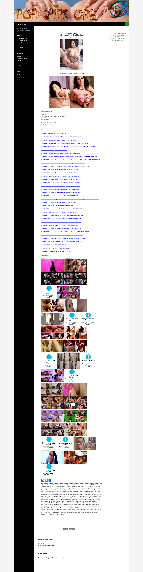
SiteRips (121, 24)
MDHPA (22, 42)
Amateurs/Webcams (25, 40)
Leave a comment (77, 38)
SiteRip (19, 65)
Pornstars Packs (24, 45)
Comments (20, 77)
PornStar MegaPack (71, 33)
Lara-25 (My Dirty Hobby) (71, 538)
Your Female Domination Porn (117, 33)
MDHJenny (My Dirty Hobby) (71, 544)
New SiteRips (20, 56)
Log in (18, 74)
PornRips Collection (24, 38)
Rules (115, 24)
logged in (49, 558)
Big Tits (72, 529)
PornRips (21, 24)
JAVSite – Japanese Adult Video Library (117, 36)
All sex (65, 529)
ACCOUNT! (119, 40)
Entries (19, 76)
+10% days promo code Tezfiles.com (102, 24)
